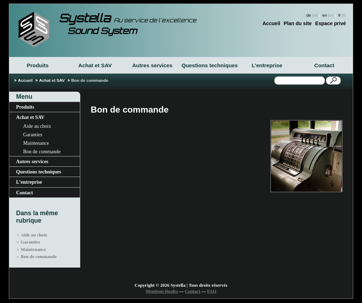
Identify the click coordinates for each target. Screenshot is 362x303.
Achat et (95, 65)
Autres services (152, 65)
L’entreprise (267, 65)
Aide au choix (37, 126)
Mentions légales (162, 291)
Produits (38, 65)
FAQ (211, 291)
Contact (324, 65)
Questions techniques (209, 65)
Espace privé (330, 23)
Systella (127, 18)
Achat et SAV (52, 80)
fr (339, 15)
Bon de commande (42, 151)
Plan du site (298, 23)
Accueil (271, 23)
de (308, 15)
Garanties (32, 134)
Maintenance (36, 143)
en (324, 15)
